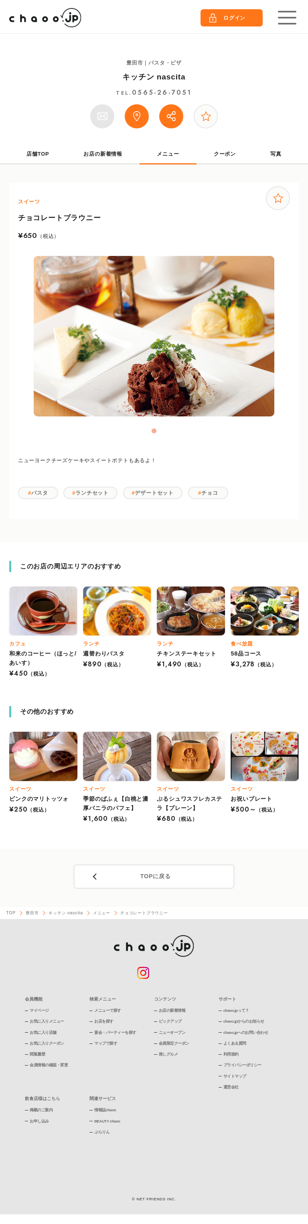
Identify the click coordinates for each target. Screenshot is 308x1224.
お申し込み (39, 1121)
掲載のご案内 (41, 1110)
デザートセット (154, 493)
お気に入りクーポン (47, 1043)
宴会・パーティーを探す (115, 1032)
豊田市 (32, 913)
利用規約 (231, 1054)
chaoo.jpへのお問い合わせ (245, 1032)
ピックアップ (170, 1021)
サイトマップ (234, 1076)
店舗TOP (37, 154)
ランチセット (92, 493)
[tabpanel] (154, 336)
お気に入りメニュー (47, 1021)
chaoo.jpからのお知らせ (243, 1021)
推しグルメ (168, 1054)
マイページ (39, 1010)
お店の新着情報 (102, 154)
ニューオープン (172, 1032)
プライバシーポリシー (242, 1065)
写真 (276, 154)
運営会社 (231, 1087)
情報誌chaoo (105, 1110)
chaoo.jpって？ (236, 1010)
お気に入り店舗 (43, 1032)
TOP (11, 913)
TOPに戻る (155, 876)
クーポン (225, 154)
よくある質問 (234, 1043)
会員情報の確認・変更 (49, 1065)
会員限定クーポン (174, 1043)
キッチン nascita (153, 77)
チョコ (209, 493)
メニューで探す (107, 1010)
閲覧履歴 (37, 1054)
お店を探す (103, 1021)
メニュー (168, 154)
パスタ (39, 493)
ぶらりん (101, 1132)
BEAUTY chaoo (107, 1121)
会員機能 (34, 999)
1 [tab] (154, 430)
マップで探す (105, 1043)
